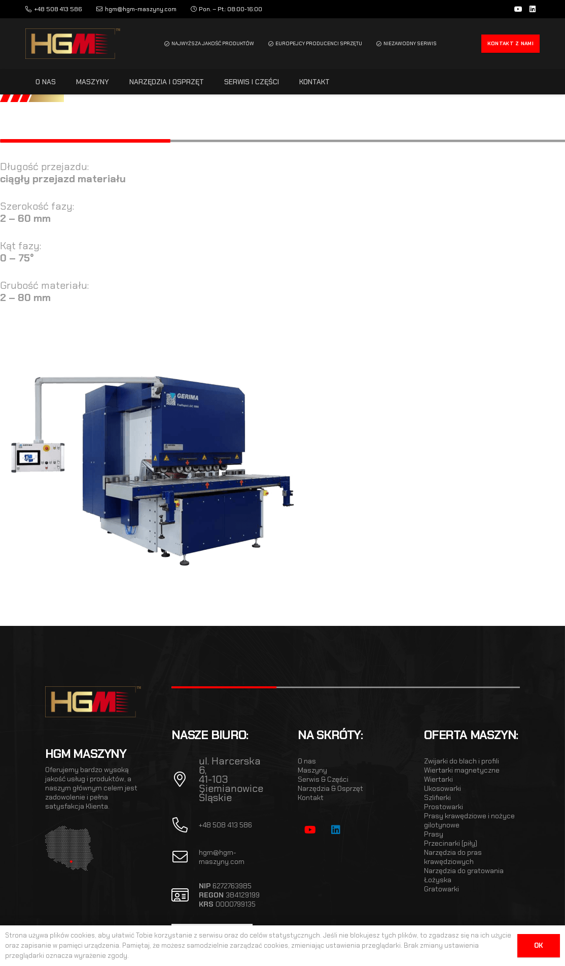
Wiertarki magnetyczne (462, 770)
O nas (307, 760)
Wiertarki (438, 779)
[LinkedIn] (532, 9)
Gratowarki (441, 888)
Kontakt (311, 797)
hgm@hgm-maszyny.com (221, 857)
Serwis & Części (323, 779)
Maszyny (312, 770)
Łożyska (437, 879)
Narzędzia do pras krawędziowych (453, 857)
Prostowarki (443, 806)
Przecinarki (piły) (450, 843)
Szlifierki (437, 797)
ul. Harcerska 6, (230, 765)
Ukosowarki (442, 788)
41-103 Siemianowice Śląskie (231, 788)
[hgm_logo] (72, 43)
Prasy (433, 834)
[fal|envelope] (185, 856)
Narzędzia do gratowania (464, 870)
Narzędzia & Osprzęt (330, 788)
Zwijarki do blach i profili (461, 760)
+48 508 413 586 (225, 824)
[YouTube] (518, 9)
